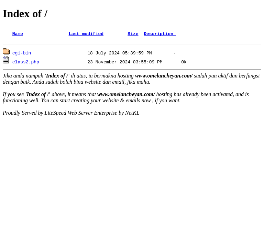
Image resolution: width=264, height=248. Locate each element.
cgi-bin (21, 54)
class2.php (25, 63)
